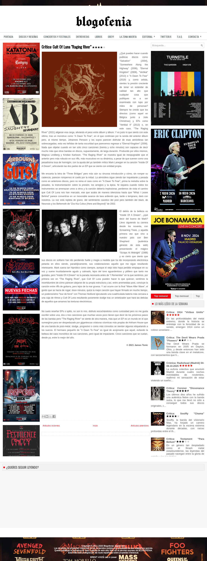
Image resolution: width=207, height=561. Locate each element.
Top (198, 296)
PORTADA (8, 37)
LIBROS (98, 37)
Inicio (95, 426)
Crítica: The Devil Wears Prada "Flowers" (185, 339)
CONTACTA (196, 35)
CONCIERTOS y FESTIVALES (56, 37)
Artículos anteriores (140, 426)
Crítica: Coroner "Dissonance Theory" (185, 390)
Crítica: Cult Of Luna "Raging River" (73, 47)
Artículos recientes (51, 426)
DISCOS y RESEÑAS (28, 37)
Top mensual (182, 296)
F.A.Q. (180, 37)
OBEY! (111, 37)
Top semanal (161, 296)
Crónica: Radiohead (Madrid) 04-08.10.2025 (185, 364)
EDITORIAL (150, 35)
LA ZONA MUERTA (128, 37)
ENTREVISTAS (82, 37)
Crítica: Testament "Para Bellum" (185, 440)
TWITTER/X (165, 37)
